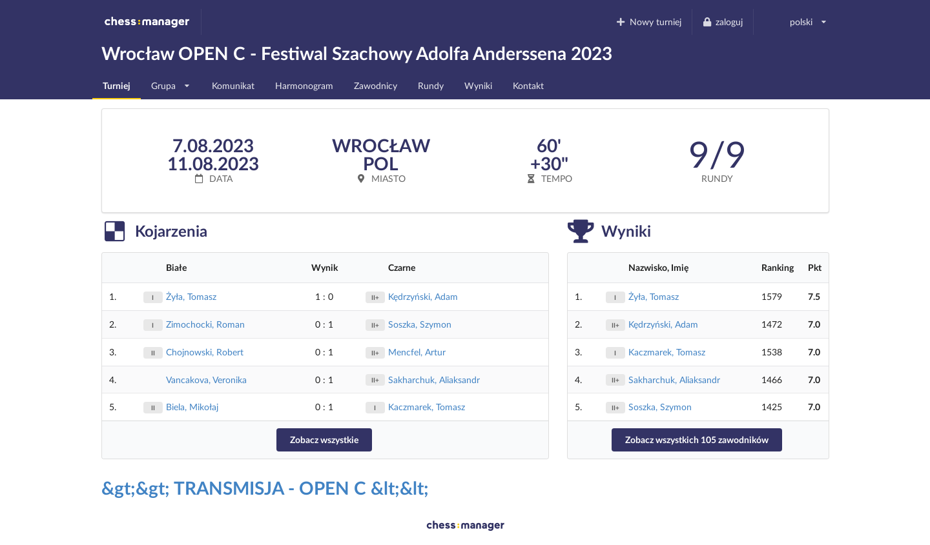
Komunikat (233, 85)
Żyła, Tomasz (191, 296)
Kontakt (528, 85)
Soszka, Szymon (419, 324)
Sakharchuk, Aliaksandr (434, 379)
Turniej (116, 85)
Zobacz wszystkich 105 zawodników (697, 439)
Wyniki (478, 85)
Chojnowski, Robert (204, 351)
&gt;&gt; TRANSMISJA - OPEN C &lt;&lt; (265, 488)
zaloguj (722, 21)
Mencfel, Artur (417, 351)
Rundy (431, 85)
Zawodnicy (375, 85)
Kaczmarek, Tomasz (426, 406)
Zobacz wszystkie (324, 439)
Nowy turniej (648, 21)
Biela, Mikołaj (192, 406)
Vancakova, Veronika (206, 379)
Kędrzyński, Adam (423, 296)
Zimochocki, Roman (205, 324)
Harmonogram (304, 85)
